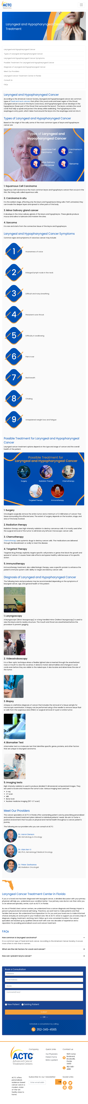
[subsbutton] (58, 1082)
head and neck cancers (20, 101)
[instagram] (70, 1087)
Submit (44, 1012)
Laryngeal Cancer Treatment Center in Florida (22, 76)
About (31, 1054)
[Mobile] (44, 986)
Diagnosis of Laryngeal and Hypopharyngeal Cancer (24, 67)
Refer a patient (52, 1060)
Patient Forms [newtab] (51, 1057)
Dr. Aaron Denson (26, 834)
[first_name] (44, 974)
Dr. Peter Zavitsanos (27, 864)
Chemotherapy (10, 540)
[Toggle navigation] (81, 4)
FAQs (6, 84)
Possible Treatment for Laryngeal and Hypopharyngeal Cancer (29, 62)
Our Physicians (51, 1054)
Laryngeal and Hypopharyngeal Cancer (19, 49)
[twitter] (70, 1083)
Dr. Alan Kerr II (24, 849)
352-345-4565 (44, 1029)
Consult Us (8, 80)
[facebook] (65, 1083)
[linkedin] (65, 1087)
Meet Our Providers (11, 71)
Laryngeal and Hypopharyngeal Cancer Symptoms (24, 58)
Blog (30, 1057)
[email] (44, 980)
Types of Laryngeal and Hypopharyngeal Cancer (23, 54)
